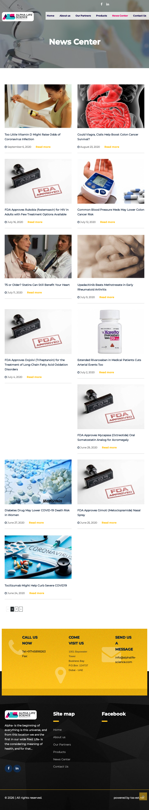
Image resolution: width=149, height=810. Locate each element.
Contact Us (139, 15)
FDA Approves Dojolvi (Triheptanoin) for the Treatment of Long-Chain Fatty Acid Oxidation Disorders (36, 364)
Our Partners (83, 15)
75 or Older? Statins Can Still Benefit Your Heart (37, 285)
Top (143, 796)
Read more (43, 146)
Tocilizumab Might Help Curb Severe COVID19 (36, 585)
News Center (120, 15)
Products (101, 15)
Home (50, 15)
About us (65, 15)
